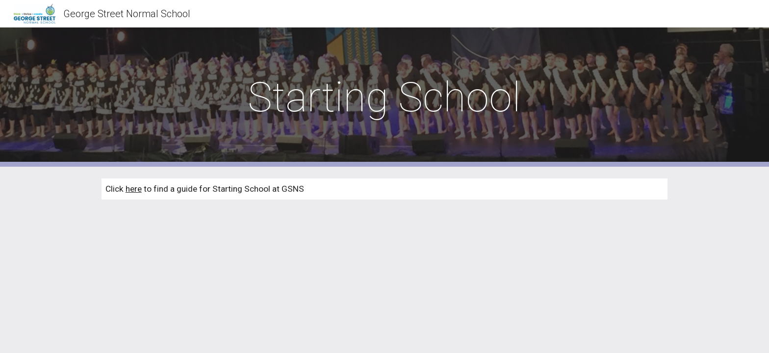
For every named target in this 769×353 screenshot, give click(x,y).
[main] (384, 97)
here (134, 189)
